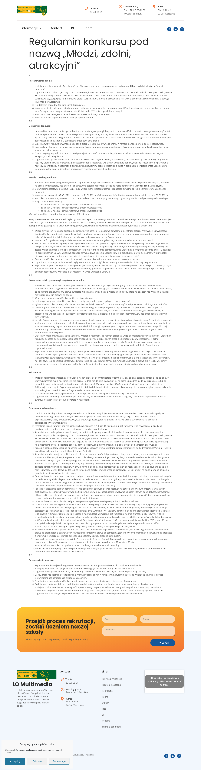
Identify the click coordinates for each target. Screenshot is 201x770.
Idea (104, 708)
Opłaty (105, 702)
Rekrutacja (107, 690)
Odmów (37, 761)
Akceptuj (15, 761)
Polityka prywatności (112, 678)
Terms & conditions (111, 726)
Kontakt (56, 28)
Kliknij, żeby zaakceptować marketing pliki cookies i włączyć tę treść (164, 681)
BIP (73, 28)
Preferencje (59, 761)
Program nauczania (111, 684)
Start (88, 28)
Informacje (31, 28)
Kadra (105, 696)
